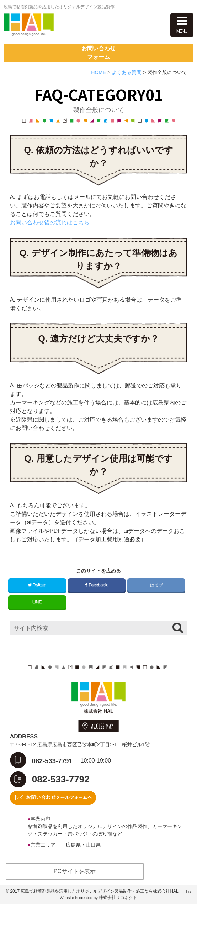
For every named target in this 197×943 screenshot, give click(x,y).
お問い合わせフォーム (98, 73)
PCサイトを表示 (75, 910)
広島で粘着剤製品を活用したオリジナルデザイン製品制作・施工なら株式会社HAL (99, 929)
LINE (37, 628)
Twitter (37, 611)
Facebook (96, 611)
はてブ (156, 611)
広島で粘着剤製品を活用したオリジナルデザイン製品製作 (59, 6)
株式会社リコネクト (118, 936)
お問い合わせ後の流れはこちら (50, 249)
